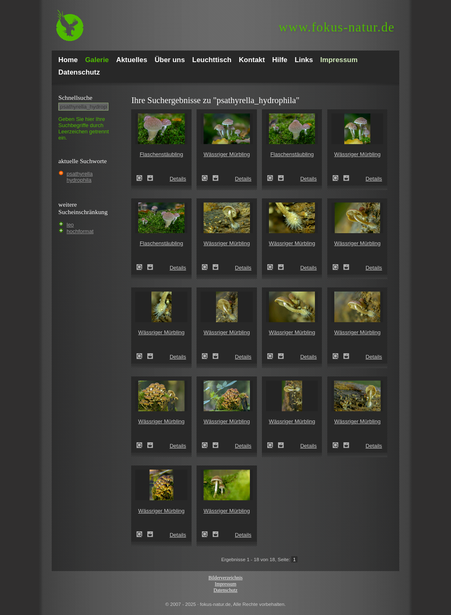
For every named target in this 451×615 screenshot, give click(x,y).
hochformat (80, 231)
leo (70, 225)
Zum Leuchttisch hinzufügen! (150, 178)
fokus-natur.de (336, 27)
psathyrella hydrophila (80, 177)
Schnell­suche (75, 97)
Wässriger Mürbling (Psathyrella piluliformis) (207, 178)
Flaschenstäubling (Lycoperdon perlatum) (142, 178)
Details (178, 179)
